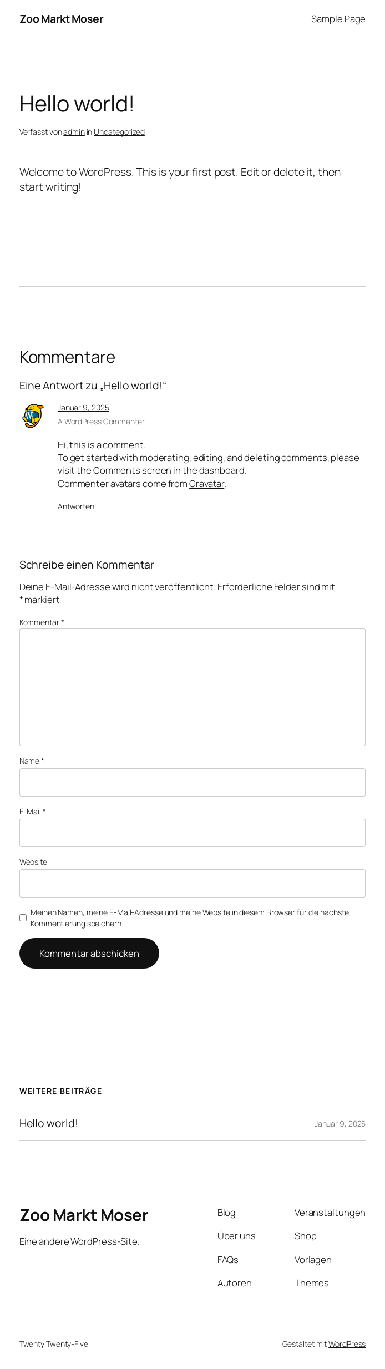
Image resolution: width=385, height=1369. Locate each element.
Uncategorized (119, 131)
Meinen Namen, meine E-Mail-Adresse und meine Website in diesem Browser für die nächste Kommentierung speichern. (189, 918)
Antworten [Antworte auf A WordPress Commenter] (76, 506)
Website (33, 861)
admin (74, 131)
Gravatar (206, 483)
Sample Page (338, 18)
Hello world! (48, 1123)
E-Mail (32, 811)
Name (31, 761)
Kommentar (41, 622)
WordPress (347, 1343)
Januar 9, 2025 (83, 407)
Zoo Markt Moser (61, 18)
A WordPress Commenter (101, 421)
